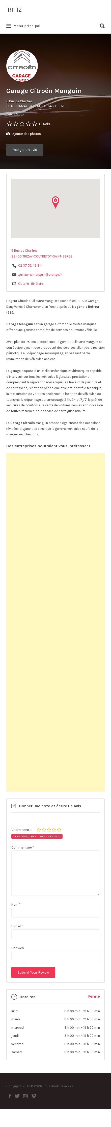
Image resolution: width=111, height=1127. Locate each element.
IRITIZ (14, 9)
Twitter (17, 1096)
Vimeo (33, 1096)
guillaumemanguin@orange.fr (40, 274)
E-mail (17, 926)
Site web (17, 948)
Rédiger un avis (25, 150)
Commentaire (22, 847)
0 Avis (44, 124)
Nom (15, 904)
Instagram (25, 1096)
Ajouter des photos (23, 134)
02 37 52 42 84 (30, 265)
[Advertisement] (55, 622)
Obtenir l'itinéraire (31, 284)
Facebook (10, 1096)
